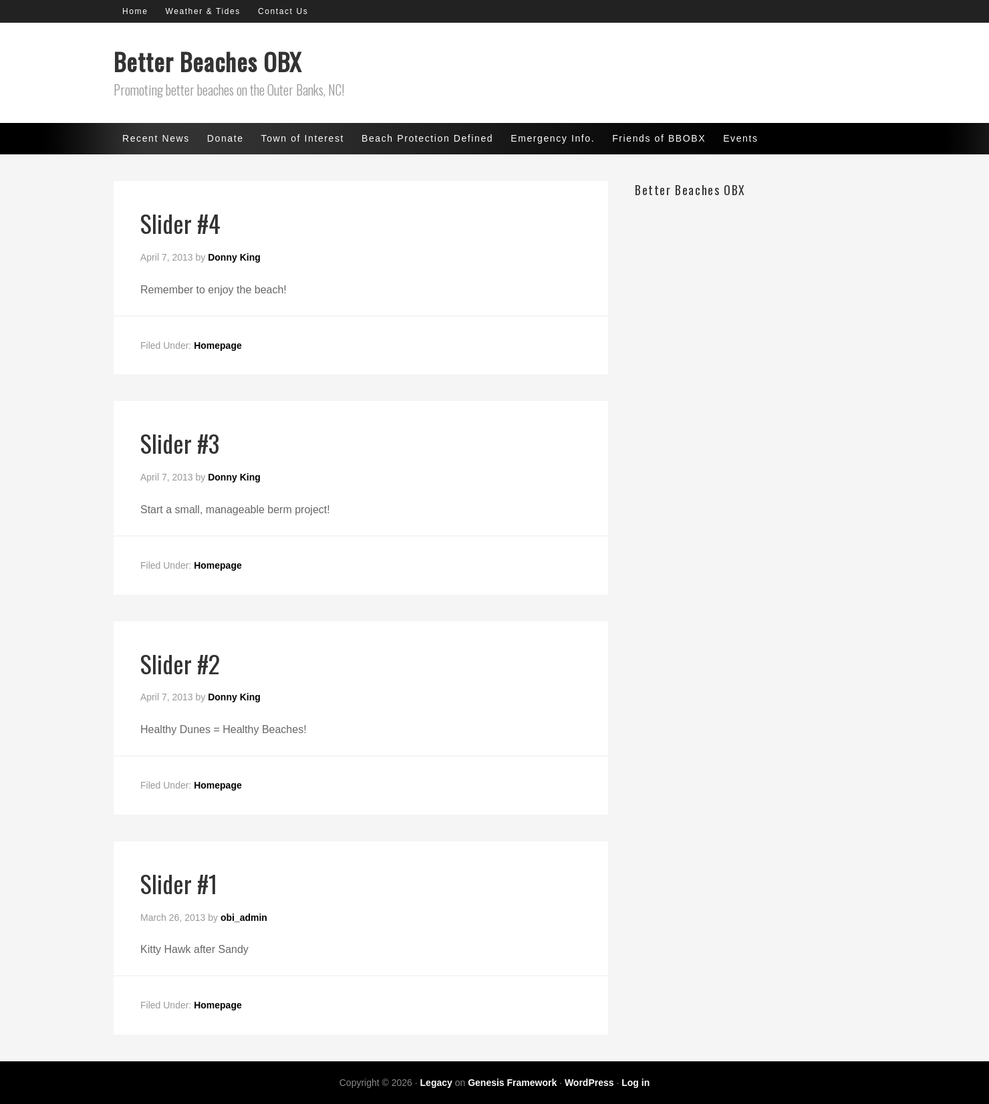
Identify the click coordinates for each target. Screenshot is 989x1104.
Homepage (218, 345)
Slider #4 (180, 223)
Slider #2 (180, 663)
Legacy (436, 1082)
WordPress (589, 1082)
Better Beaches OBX (207, 61)
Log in (635, 1082)
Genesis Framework (512, 1082)
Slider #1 (178, 883)
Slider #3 (179, 442)
